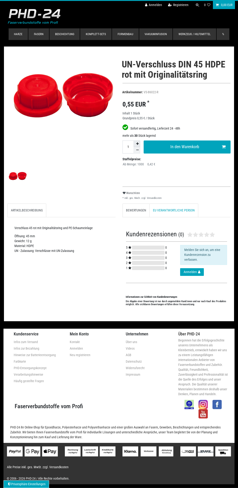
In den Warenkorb (198, 147)
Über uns (131, 342)
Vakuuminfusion (156, 34)
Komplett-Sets (96, 34)
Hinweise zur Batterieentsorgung (35, 355)
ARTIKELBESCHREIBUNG (27, 210)
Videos (130, 348)
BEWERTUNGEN (136, 210)
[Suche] (197, 5)
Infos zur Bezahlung (26, 348)
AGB (128, 355)
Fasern (38, 34)
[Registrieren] (177, 5)
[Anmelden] (152, 5)
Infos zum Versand (26, 342)
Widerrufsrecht (135, 368)
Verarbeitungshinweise (28, 374)
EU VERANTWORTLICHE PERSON (174, 210)
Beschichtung (64, 34)
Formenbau (125, 34)
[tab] (26, 210)
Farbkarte (20, 361)
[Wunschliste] (207, 5)
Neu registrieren (80, 355)
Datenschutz (134, 361)
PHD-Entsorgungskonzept (30, 368)
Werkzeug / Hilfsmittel (194, 34)
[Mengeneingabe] (128, 147)
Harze (18, 34)
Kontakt (75, 342)
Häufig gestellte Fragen (29, 381)
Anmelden (76, 348)
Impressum (133, 374)
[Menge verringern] (137, 150)
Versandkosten (154, 198)
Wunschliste (131, 193)
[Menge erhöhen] (137, 143)
